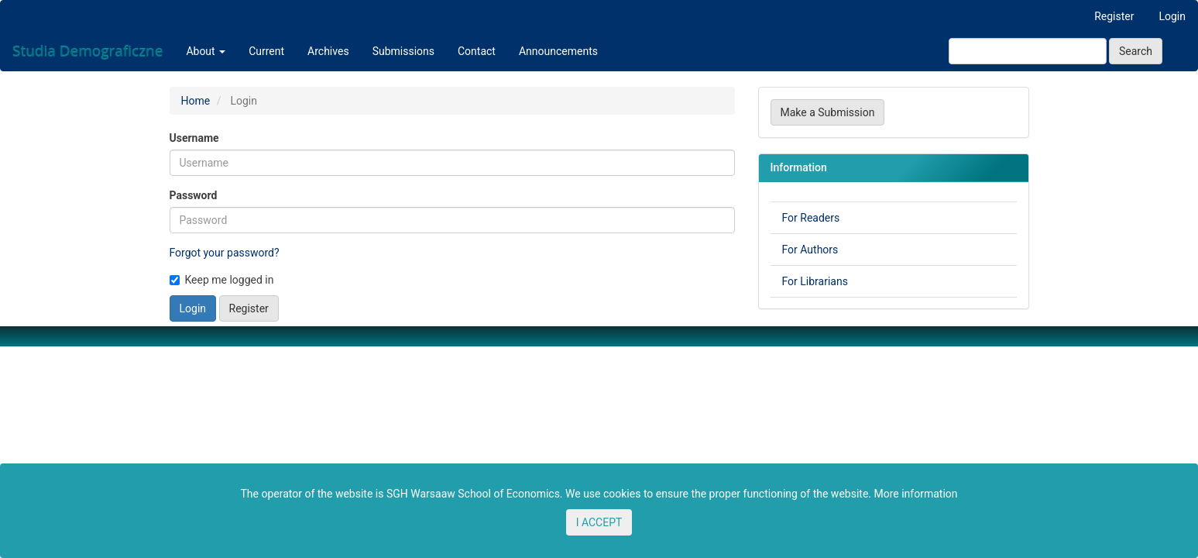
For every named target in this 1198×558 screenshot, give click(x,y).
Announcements (558, 51)
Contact (477, 51)
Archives (328, 51)
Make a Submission (828, 112)
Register (1114, 16)
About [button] (205, 51)
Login (1172, 16)
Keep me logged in (222, 280)
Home (196, 101)
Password (194, 195)
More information (915, 493)
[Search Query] (1028, 51)
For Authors (810, 249)
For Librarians (815, 281)
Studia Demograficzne (87, 51)
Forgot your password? (225, 252)
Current (266, 51)
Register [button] (249, 308)
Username (194, 138)
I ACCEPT (599, 522)
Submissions (403, 51)
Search (1135, 51)
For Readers (811, 218)
